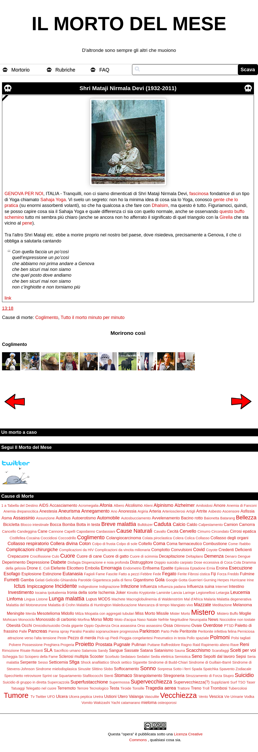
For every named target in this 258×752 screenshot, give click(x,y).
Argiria (143, 511)
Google (171, 580)
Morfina (84, 620)
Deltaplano (194, 556)
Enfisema (151, 568)
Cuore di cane (89, 556)
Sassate (131, 650)
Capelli (69, 531)
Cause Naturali (134, 531)
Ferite (182, 574)
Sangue (116, 650)
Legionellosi (205, 593)
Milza (79, 614)
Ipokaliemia (57, 593)
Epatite (167, 568)
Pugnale (122, 644)
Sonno (148, 668)
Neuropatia (198, 620)
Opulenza (102, 626)
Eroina (222, 568)
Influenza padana (172, 587)
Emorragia (111, 567)
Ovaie (196, 625)
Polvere (15, 645)
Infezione (130, 586)
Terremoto (66, 688)
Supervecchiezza (151, 681)
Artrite (201, 511)
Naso (141, 620)
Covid (199, 549)
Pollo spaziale (198, 638)
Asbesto (214, 511)
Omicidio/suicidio (46, 626)
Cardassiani (105, 531)
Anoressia (127, 511)
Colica (189, 538)
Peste (62, 638)
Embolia (92, 568)
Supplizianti (220, 682)
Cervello (188, 531)
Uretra (98, 697)
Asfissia (248, 511)
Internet (221, 587)
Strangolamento (148, 675)
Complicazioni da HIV (76, 550)
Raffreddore (170, 645)
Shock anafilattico (95, 662)
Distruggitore (141, 562)
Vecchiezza (178, 695)
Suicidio (244, 675)
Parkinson (149, 631)
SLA (48, 650)
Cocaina (33, 538)
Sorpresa (164, 669)
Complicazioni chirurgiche (32, 549)
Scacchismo (198, 650)
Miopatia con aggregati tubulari (109, 614)
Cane (43, 531)
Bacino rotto (192, 518)
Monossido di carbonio (56, 619)
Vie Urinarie (233, 697)
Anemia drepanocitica (21, 511)
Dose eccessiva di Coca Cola (217, 562)
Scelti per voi (243, 650)
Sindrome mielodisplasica (56, 669)
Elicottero (75, 568)
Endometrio (132, 568)
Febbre (146, 574)
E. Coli (44, 568)
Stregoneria (173, 675)
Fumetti (11, 579)
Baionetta (211, 518)
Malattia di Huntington (93, 605)
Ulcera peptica (80, 697)
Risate (25, 651)
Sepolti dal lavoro (219, 656)
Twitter (41, 697)
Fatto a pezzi (129, 574)
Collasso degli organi (229, 537)
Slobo (108, 669)
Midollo (67, 613)
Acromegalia (88, 506)
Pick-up (103, 638)
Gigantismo (143, 580)
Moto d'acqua (125, 620)
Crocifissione (40, 556)
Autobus (63, 518)
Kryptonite (147, 593)
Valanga (136, 696)
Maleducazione (124, 605)
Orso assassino (149, 626)
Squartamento (70, 676)
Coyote (212, 550)
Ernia (211, 568)
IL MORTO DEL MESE (129, 23)
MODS (104, 599)
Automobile (108, 517)
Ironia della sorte (82, 592)
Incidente (66, 586)
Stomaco (123, 675)
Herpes (223, 580)
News (213, 619)
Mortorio (20, 70)
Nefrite (163, 620)
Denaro (231, 556)
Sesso (43, 662)
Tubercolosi (237, 688)
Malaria (210, 599)
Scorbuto (112, 657)
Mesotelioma (48, 613)
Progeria (67, 645)
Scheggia (9, 657)
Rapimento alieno (215, 645)
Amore (219, 505)
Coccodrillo (67, 538)
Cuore (67, 556)
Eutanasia (72, 573)
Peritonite (188, 631)
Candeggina (27, 531)
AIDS (44, 505)
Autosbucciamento (136, 518)
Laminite (163, 593)
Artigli (190, 511)
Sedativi (143, 657)
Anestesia (48, 511)
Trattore (183, 688)
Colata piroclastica (157, 538)
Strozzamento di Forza (204, 676)
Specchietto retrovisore (22, 676)
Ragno (186, 645)
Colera (178, 538)
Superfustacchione (89, 682)
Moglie (245, 613)
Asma (7, 518)
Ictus (19, 586)
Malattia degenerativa (234, 599)
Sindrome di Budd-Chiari (168, 662)
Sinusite (84, 669)
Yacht (115, 703)
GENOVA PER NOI (24, 193)
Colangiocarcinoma (123, 537)
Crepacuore (18, 556)
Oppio (89, 626)
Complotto (160, 549)
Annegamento (95, 511)
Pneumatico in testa (169, 638)
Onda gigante (72, 626)
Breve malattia (118, 524)
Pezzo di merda (82, 637)
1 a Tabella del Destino (19, 506)
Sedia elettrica (162, 657)
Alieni (148, 506)
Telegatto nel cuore (41, 688)
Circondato (220, 531)
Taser (250, 682)
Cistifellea (17, 538)
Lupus (91, 599)
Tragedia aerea (160, 688)
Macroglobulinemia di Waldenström (154, 599)
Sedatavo (128, 657)
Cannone (56, 531)
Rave (234, 645)
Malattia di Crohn (61, 605)
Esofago (12, 573)
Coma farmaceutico (184, 543)
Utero (123, 696)
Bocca (55, 524)
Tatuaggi (18, 688)
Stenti (108, 676)
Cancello (9, 531)
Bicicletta (11, 524)
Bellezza (246, 517)
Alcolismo (134, 505)
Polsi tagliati (240, 638)
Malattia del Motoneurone (26, 605)
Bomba (68, 524)
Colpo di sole (126, 544)
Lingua (29, 599)
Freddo (233, 574)
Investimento (21, 592)
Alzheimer (185, 505)
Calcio (179, 524)
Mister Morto (180, 614)
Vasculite (152, 697)
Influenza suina (200, 586)
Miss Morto (145, 613)
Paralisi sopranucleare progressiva (111, 631)
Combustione (215, 543)
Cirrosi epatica (243, 531)
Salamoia (89, 651)
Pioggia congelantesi (136, 638)
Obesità (13, 625)
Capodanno (85, 531)
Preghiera (51, 645)
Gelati (40, 580)
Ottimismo (182, 626)
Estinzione (52, 573)
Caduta (162, 524)
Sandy (103, 651)
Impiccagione (40, 586)
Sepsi (241, 656)
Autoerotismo (84, 518)
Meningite (15, 613)
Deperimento (13, 562)
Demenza (213, 556)
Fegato (169, 573)
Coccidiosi (49, 538)
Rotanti (37, 651)
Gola (160, 579)
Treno (196, 688)
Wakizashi (102, 703)
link (8, 298)
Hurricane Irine (242, 580)
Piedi (114, 638)
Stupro (228, 676)
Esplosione (31, 573)
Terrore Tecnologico (92, 688)
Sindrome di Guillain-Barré (210, 662)
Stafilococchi (93, 676)
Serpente (28, 662)
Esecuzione (240, 567)
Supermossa (119, 682)
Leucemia (240, 592)
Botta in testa (88, 524)
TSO (241, 682)
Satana (146, 650)
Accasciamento (63, 505)
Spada (197, 669)
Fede (157, 574)
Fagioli (89, 574)
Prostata (103, 644)
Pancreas (37, 631)
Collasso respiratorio (28, 543)
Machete (118, 599)
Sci (21, 657)
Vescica (216, 696)
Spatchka (210, 669)
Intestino (236, 586)
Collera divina (64, 543)
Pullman (139, 644)
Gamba (27, 580)
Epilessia (182, 568)
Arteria (155, 511)
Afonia (106, 505)
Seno (196, 656)
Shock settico (121, 662)
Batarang (227, 518)
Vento (203, 697)
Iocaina (41, 593)
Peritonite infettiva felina (217, 631)
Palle (23, 631)
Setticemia (58, 662)
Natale (152, 620)
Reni (244, 644)
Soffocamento (126, 668)
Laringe (189, 593)
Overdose (213, 625)
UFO (51, 697)
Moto (108, 619)
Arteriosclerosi (173, 511)
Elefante (58, 568)
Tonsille (138, 688)
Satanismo (163, 650)
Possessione (32, 645)
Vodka (249, 697)
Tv (32, 697)
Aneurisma (69, 511)
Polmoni (220, 637)
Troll (206, 688)
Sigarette (140, 662)
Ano (114, 511)
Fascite (111, 574)
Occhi (26, 625)
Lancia (176, 593)
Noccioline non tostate (237, 620)
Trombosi (218, 688)
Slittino (97, 669)
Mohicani (10, 620)
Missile (162, 613)
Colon (85, 543)
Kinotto (132, 593)
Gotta (182, 580)
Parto (165, 631)
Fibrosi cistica (199, 574)
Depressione (38, 562)
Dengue (244, 556)
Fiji (213, 573)
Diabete (58, 562)
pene (27, 223)
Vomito (87, 703)
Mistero (203, 612)
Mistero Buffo (227, 614)
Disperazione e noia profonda (105, 562)
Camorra (247, 524)
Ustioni (110, 696)
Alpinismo (163, 505)
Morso (96, 619)
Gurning (210, 580)
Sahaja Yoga (53, 199)
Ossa (168, 625)
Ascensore (231, 511)
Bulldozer (145, 525)
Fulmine (247, 573)
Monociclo (26, 620)
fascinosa (199, 193)
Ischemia (106, 592)
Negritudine (179, 620)
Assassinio (24, 517)
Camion (231, 524)
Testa (114, 688)
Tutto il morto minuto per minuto (92, 317)
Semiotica (182, 657)
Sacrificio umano (67, 651)
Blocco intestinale (35, 525)
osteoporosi (167, 703)
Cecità (172, 531)
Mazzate (202, 604)
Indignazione (109, 587)
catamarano (130, 703)
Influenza (148, 586)
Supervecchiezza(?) (192, 682)
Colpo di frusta (103, 544)
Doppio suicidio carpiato (173, 562)
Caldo (192, 524)
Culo (55, 556)
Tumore (16, 695)
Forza (222, 574)
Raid (196, 645)
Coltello (145, 543)
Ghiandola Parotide (75, 580)
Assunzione (45, 518)
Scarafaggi (220, 651)
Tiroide (125, 688)
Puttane (153, 645)
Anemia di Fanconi (242, 506)
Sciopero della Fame (41, 657)
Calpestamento (211, 525)
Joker (121, 592)
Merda (31, 614)
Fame (100, 574)
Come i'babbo (239, 544)
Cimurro (204, 531)
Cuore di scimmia (144, 556)
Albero (119, 506)
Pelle (175, 631)
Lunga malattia (66, 598)
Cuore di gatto (116, 556)
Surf (233, 682)
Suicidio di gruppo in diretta (25, 682)
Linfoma (15, 598)
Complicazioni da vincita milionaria (122, 550)
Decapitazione (172, 556)
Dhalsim (160, 205)
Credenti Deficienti (235, 549)
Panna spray (59, 631)
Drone (32, 568)
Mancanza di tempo (154, 605)
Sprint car (50, 676)
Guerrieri (195, 580)
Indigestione (88, 587)
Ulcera (62, 696)
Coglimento (46, 317)
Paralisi (76, 631)
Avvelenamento (166, 518)
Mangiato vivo (182, 605)
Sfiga (74, 662)
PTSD (229, 626)
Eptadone (198, 568)
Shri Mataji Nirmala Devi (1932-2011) (127, 88)
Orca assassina (123, 626)
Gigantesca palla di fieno (112, 580)
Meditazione (222, 605)
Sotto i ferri (182, 669)
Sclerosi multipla (73, 656)
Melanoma (242, 604)
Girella (226, 217)
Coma (159, 543)
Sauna (180, 651)
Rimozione (10, 651)
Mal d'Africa (193, 599)
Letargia (222, 593)
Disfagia (74, 562)
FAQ (104, 70)
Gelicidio (52, 580)
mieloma (148, 702)
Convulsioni (181, 549)
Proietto (84, 644)
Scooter (97, 656)
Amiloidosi (204, 506)
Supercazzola (58, 682)
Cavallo (160, 531)
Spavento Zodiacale (235, 669)
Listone (42, 599)
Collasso (202, 538)
